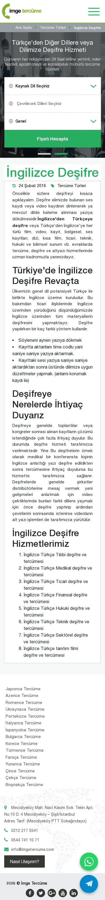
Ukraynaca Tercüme (25, 709)
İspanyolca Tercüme (25, 729)
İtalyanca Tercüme (23, 722)
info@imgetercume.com (32, 849)
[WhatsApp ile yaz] (89, 862)
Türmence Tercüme (25, 750)
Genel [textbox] (20, 121)
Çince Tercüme (20, 770)
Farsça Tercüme (21, 757)
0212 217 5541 (24, 830)
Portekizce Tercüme (25, 716)
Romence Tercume (24, 702)
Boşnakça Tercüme (24, 784)
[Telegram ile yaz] (89, 884)
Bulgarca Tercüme (23, 736)
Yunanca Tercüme (23, 763)
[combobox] (52, 86)
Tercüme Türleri (71, 185)
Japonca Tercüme (23, 688)
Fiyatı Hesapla (52, 138)
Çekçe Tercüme (21, 777)
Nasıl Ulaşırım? (24, 861)
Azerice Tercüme (22, 695)
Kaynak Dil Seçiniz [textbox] (32, 85)
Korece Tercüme (22, 743)
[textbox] (59, 103)
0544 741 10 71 (25, 840)
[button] (44, 154)
